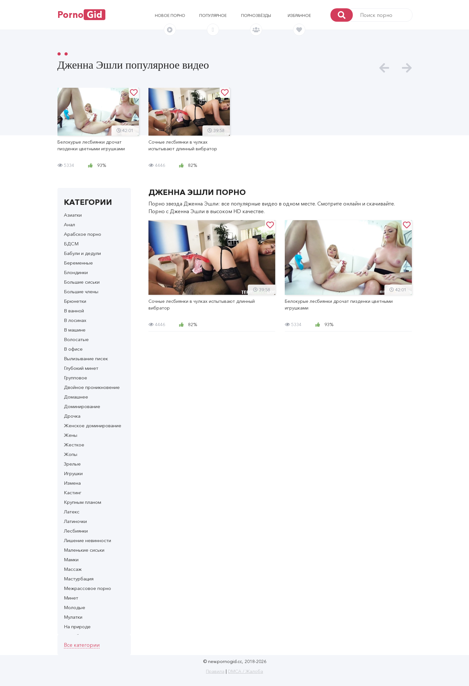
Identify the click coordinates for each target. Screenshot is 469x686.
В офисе (73, 349)
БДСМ (71, 244)
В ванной (74, 311)
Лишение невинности (87, 540)
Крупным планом (82, 502)
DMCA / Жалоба (245, 671)
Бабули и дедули (82, 253)
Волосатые (76, 339)
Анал (69, 224)
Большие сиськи (82, 282)
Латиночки (75, 521)
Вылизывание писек (86, 358)
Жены (70, 435)
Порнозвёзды (256, 15)
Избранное (299, 15)
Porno (81, 14)
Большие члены (81, 291)
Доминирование (82, 406)
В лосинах (75, 320)
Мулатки (73, 617)
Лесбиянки (76, 531)
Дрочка (72, 416)
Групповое (75, 378)
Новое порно (170, 15)
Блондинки (76, 272)
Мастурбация (79, 579)
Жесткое (74, 445)
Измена (72, 483)
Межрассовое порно (87, 588)
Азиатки (73, 215)
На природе (77, 626)
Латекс (71, 512)
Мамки (71, 559)
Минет (71, 598)
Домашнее (76, 397)
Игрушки (73, 473)
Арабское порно (82, 234)
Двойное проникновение (92, 387)
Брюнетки (75, 301)
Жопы (70, 454)
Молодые (74, 607)
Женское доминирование (92, 425)
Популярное (213, 15)
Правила (215, 671)
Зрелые (72, 464)
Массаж (73, 569)
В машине (75, 330)
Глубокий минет (81, 368)
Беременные (78, 263)
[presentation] (384, 68)
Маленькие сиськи (84, 550)
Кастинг (72, 492)
